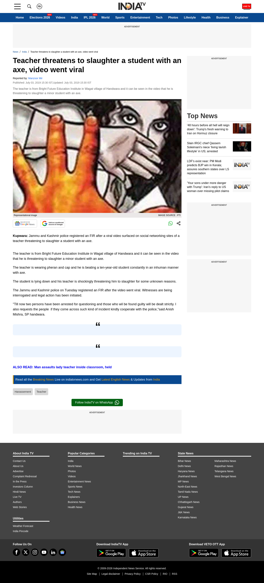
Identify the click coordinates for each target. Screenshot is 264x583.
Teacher (41, 391)
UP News (183, 496)
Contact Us (19, 461)
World (105, 17)
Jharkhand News (187, 476)
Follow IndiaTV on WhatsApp (97, 402)
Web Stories (20, 507)
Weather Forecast (23, 526)
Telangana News (224, 471)
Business (222, 17)
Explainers (74, 496)
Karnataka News (187, 517)
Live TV (17, 496)
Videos (60, 17)
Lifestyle (190, 17)
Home (20, 17)
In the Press (20, 481)
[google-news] (62, 552)
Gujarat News (185, 507)
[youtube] (44, 552)
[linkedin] (53, 552)
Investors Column (23, 486)
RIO (165, 573)
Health (205, 17)
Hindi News (19, 491)
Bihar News (184, 461)
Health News (75, 507)
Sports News (75, 486)
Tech (159, 17)
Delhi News (184, 466)
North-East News (187, 486)
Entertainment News (79, 481)
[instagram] (34, 552)
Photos (173, 17)
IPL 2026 (90, 17)
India (74, 17)
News (15, 52)
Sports (120, 17)
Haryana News (186, 471)
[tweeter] (25, 552)
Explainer (241, 17)
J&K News (184, 512)
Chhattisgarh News (188, 502)
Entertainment (140, 17)
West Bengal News (225, 476)
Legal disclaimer (111, 573)
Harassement (23, 391)
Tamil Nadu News (188, 491)
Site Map (92, 573)
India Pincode (20, 531)
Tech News (74, 491)
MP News (183, 481)
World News (75, 466)
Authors (17, 502)
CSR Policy (151, 573)
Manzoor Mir (35, 78)
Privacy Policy (133, 573)
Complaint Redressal (25, 476)
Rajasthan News (223, 466)
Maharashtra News (225, 461)
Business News (76, 502)
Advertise (18, 471)
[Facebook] (16, 552)
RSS (174, 573)
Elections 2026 (40, 17)
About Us (18, 466)
